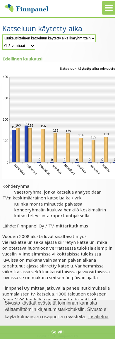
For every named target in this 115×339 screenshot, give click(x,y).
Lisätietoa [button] (98, 316)
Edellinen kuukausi (22, 59)
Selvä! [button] (57, 332)
